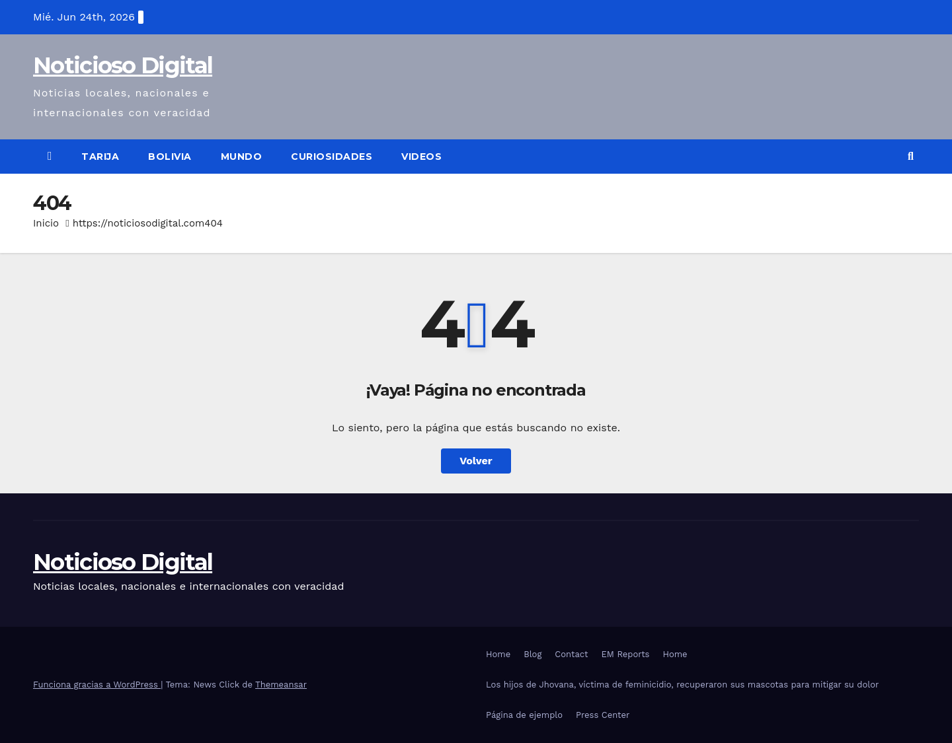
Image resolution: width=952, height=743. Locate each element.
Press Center (602, 715)
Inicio (46, 223)
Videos (421, 156)
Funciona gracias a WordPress (97, 685)
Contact (571, 654)
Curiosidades (331, 156)
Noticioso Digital (122, 65)
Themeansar (281, 685)
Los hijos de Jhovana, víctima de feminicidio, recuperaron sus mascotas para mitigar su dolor (682, 685)
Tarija (100, 156)
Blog (532, 654)
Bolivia (170, 156)
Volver (476, 460)
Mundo (241, 156)
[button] (911, 156)
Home (498, 654)
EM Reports (626, 654)
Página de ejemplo (524, 715)
